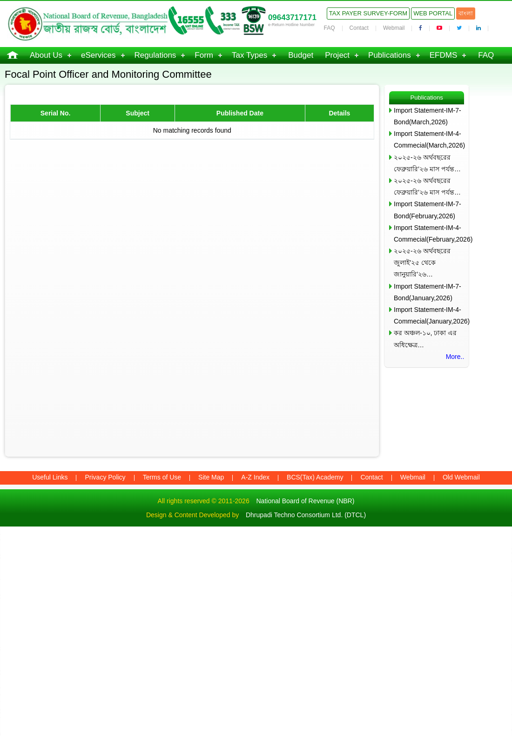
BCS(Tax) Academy (315, 477)
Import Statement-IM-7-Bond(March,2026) (427, 116)
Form (204, 55)
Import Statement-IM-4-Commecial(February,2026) (429, 233)
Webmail (393, 28)
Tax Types (249, 55)
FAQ (329, 28)
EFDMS (444, 55)
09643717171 (292, 17)
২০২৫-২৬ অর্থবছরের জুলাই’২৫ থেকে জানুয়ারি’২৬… (422, 262)
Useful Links (49, 477)
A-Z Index (255, 477)
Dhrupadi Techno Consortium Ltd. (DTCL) (306, 515)
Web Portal (432, 13)
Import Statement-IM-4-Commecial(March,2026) (429, 139)
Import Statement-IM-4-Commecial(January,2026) (429, 315)
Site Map (211, 477)
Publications (389, 55)
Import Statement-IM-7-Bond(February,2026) (427, 209)
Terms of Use (162, 477)
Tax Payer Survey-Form (368, 13)
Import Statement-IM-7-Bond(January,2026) (427, 292)
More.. (455, 356)
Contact (359, 28)
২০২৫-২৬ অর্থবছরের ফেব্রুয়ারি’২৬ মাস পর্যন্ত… (427, 163)
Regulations (155, 55)
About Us (46, 55)
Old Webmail (461, 477)
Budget (300, 55)
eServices (98, 55)
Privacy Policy (105, 477)
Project (337, 55)
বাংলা (465, 13)
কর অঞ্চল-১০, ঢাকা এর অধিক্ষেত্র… (425, 338)
